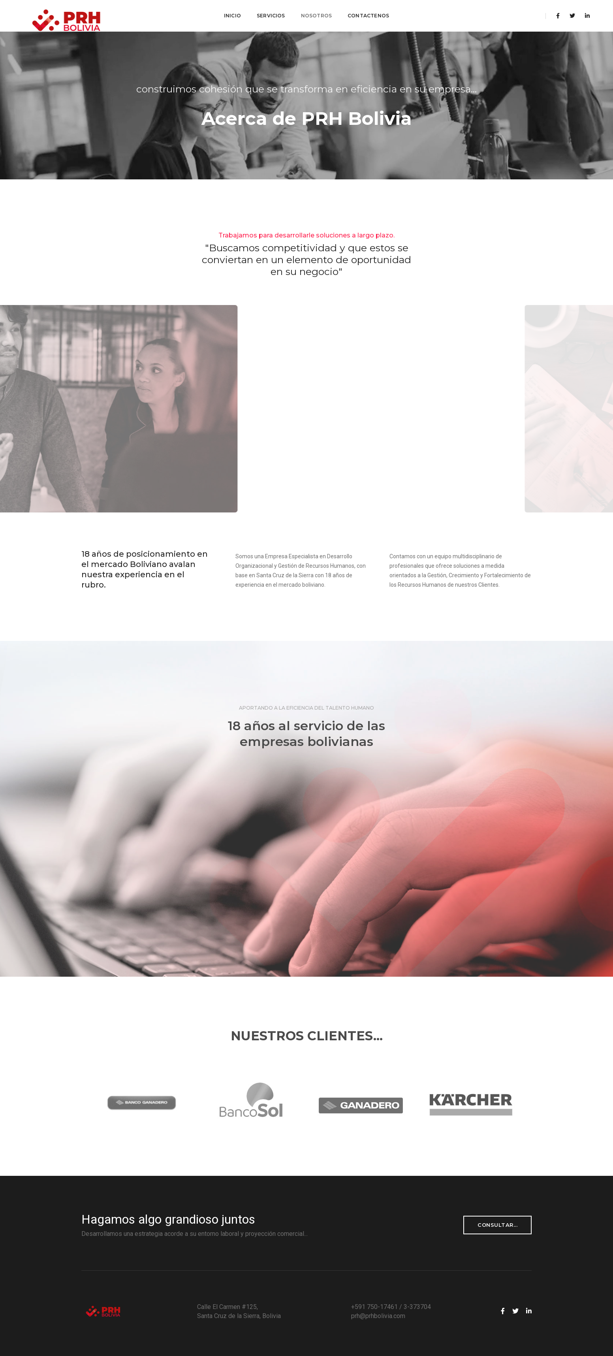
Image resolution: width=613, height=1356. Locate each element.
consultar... (497, 1225)
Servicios (271, 16)
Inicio (232, 16)
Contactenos (368, 16)
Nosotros (316, 16)
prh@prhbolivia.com (378, 1316)
